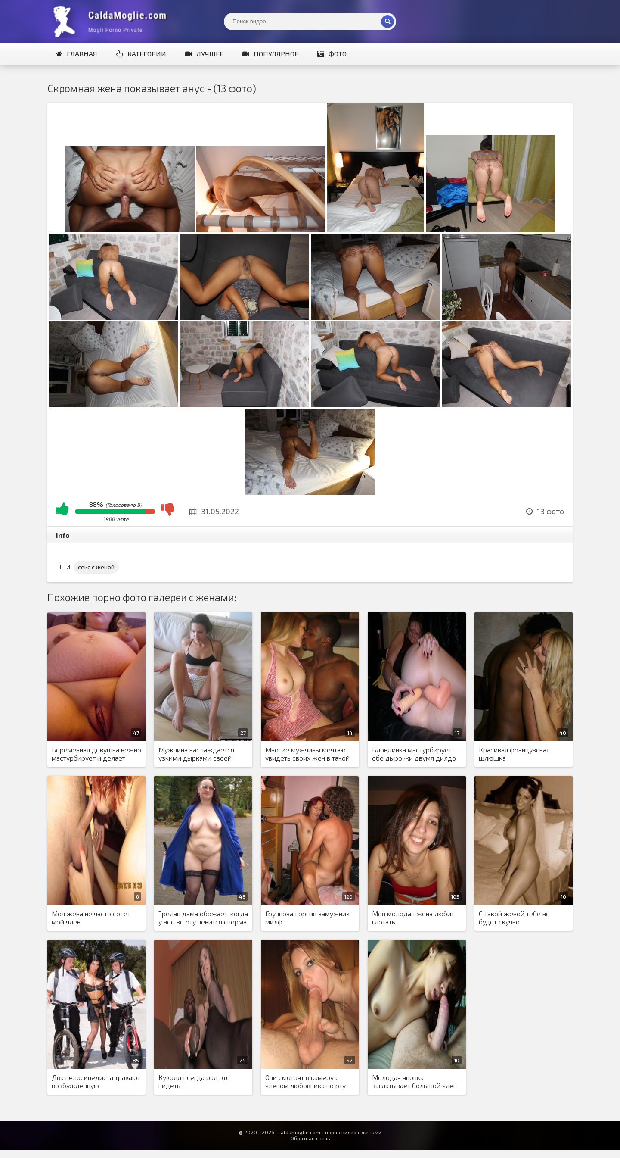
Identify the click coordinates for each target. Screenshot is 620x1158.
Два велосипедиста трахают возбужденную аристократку (96, 1081)
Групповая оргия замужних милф (307, 917)
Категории (141, 54)
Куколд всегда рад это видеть (194, 1081)
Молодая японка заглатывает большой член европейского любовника (414, 1081)
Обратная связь (310, 1138)
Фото (332, 54)
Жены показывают (112, 21)
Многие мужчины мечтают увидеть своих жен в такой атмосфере (307, 754)
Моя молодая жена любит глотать (413, 917)
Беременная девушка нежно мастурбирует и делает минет (96, 754)
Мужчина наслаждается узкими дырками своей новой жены (196, 754)
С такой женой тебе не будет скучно (514, 917)
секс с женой (96, 567)
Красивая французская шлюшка (514, 754)
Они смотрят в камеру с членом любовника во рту (305, 1081)
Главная (76, 54)
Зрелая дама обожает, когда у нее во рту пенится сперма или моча (203, 918)
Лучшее (204, 54)
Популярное (270, 54)
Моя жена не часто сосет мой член (91, 917)
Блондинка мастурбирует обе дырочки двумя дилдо (414, 754)
